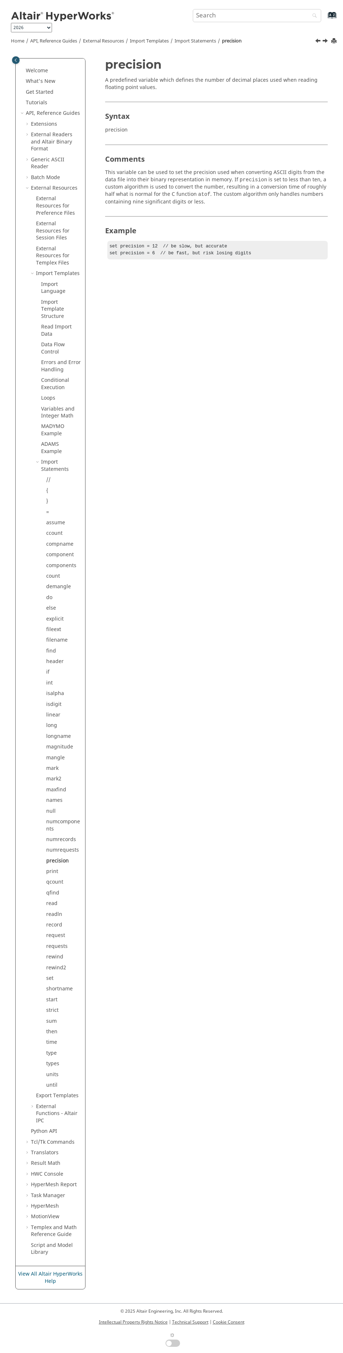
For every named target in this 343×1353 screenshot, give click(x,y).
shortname (59, 989)
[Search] (313, 16)
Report (54, 1184)
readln (54, 914)
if (47, 672)
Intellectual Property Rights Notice (133, 1322)
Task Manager (48, 1195)
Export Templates (57, 1095)
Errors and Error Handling (61, 366)
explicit (55, 619)
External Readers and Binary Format (51, 142)
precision (232, 41)
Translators (45, 1152)
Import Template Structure (52, 309)
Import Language (53, 287)
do (49, 597)
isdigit (53, 704)
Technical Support (190, 1322)
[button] (23, 70)
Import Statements (195, 41)
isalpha (55, 693)
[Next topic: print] (326, 41)
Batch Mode (45, 177)
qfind (52, 893)
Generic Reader (47, 163)
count (53, 576)
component (60, 554)
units (52, 1074)
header (55, 661)
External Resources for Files (52, 256)
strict (52, 1010)
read (51, 903)
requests (57, 946)
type (51, 1053)
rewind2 (56, 968)
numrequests (62, 850)
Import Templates (149, 41)
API (44, 1131)
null (51, 811)
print (52, 871)
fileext (53, 629)
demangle (58, 586)
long (51, 725)
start (51, 999)
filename (57, 640)
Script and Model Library (52, 1248)
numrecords (61, 839)
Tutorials (36, 102)
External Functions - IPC (56, 1113)
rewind (54, 957)
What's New (40, 81)
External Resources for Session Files (52, 231)
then (51, 1031)
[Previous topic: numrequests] (319, 41)
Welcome (37, 70)
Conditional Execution (55, 383)
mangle (55, 758)
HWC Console (47, 1174)
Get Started (39, 92)
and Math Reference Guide (54, 1231)
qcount (54, 882)
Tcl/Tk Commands (53, 1142)
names (54, 800)
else (51, 608)
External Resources (103, 41)
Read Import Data (56, 330)
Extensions (44, 124)
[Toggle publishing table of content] (16, 60)
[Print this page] (335, 41)
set (49, 978)
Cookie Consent (228, 1322)
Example (52, 430)
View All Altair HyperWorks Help (50, 1277)
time (51, 1042)
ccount (54, 533)
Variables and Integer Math (58, 412)
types (52, 1063)
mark (52, 768)
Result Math (45, 1163)
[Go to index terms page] (324, 19)
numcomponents (63, 825)
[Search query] (257, 15)
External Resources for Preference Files (55, 206)
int (49, 683)
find (51, 651)
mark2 (53, 779)
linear (53, 715)
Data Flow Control (53, 348)
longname (58, 736)
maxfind (56, 789)
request (55, 935)
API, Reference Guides (53, 41)
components (61, 565)
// (48, 480)
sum (51, 1021)
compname (59, 544)
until (51, 1085)
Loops (48, 398)
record (54, 925)
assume (55, 522)
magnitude (59, 747)
